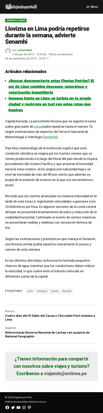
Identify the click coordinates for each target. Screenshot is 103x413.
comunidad (24, 50)
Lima (37, 126)
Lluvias (54, 291)
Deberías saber (15, 20)
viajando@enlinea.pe (65, 373)
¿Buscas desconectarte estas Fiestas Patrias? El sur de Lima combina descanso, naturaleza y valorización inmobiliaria (51, 87)
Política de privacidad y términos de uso (25, 401)
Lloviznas (42, 291)
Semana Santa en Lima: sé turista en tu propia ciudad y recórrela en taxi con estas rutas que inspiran (49, 104)
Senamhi (50, 137)
